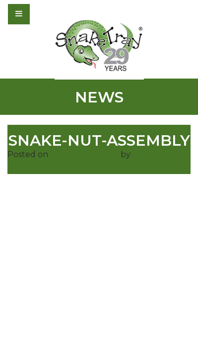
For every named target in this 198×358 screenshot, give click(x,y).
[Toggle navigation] (46, 14)
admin (144, 154)
